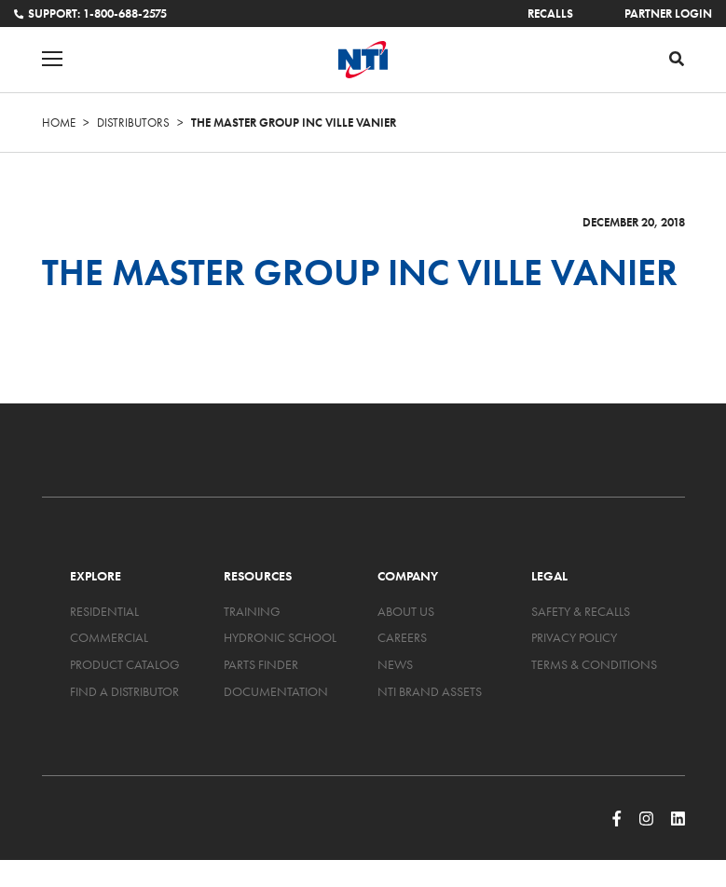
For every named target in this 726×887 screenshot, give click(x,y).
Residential (104, 611)
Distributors (133, 122)
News (395, 664)
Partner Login (668, 13)
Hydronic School (280, 637)
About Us (405, 611)
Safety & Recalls (580, 611)
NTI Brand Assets (429, 691)
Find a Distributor (124, 691)
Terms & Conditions (594, 664)
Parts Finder (261, 664)
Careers (402, 637)
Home (58, 122)
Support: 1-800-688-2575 (90, 13)
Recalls (550, 13)
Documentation (276, 691)
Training (252, 611)
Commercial (109, 637)
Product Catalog (125, 664)
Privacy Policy (574, 637)
